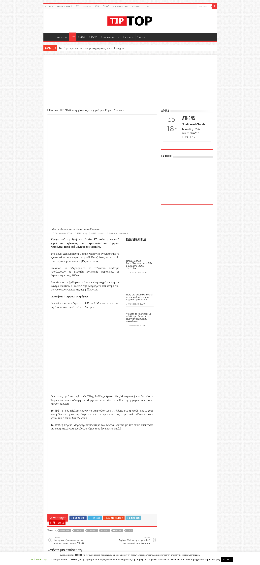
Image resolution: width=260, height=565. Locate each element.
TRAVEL (106, 6)
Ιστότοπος (56, 508)
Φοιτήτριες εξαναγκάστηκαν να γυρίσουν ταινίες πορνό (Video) (71, 433)
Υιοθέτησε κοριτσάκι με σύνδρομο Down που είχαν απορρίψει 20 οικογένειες (138, 210)
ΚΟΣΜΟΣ (136, 6)
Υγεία (129, 423)
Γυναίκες (92, 423)
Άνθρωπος (65, 423)
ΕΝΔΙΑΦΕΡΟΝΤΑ (120, 6)
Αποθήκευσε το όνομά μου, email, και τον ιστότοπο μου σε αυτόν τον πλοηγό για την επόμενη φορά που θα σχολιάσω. (101, 521)
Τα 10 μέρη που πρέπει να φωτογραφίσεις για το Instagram (92, 48)
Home (52, 110)
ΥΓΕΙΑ (146, 6)
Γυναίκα (78, 423)
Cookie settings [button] (39, 559)
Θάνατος (117, 423)
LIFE (77, 6)
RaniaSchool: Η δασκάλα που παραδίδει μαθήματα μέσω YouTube (139, 157)
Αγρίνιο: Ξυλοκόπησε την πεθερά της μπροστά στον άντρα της (133, 433)
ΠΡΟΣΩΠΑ (86, 6)
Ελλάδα (105, 423)
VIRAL (97, 6)
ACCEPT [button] (227, 559)
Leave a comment (118, 126)
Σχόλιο (56, 455)
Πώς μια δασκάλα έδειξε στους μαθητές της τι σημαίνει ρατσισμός (139, 190)
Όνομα (56, 485)
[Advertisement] (130, 83)
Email (55, 497)
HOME (49, 36)
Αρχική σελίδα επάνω (93, 126)
